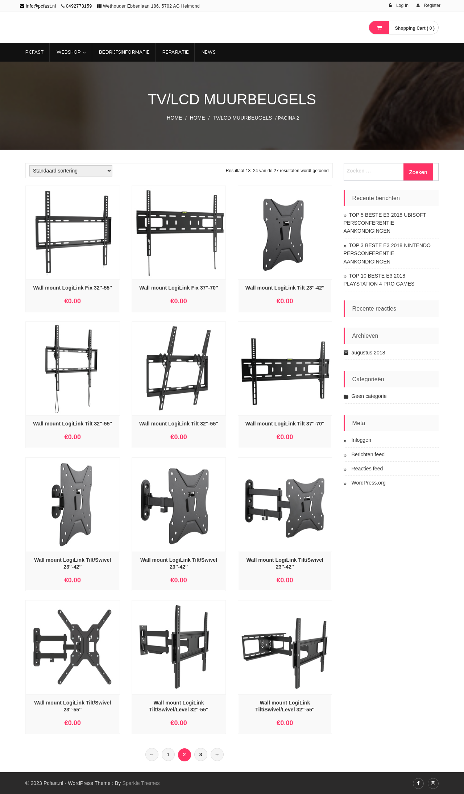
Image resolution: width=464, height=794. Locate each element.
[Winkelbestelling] (70, 170)
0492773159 (79, 6)
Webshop (69, 52)
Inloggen (362, 440)
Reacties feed (367, 468)
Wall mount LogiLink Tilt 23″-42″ (284, 288)
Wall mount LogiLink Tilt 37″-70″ (284, 424)
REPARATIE (175, 52)
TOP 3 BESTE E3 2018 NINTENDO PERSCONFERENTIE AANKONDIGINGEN (387, 253)
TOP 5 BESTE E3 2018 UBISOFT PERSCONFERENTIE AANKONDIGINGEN (385, 223)
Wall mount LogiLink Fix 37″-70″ (178, 288)
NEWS (208, 52)
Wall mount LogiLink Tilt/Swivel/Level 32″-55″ (178, 706)
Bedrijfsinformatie (124, 52)
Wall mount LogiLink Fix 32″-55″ (72, 288)
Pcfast (34, 52)
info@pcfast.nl (38, 6)
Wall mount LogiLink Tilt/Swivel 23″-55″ (72, 706)
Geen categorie (369, 396)
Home (174, 118)
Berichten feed (368, 454)
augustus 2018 (368, 353)
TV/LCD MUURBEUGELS (242, 118)
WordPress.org (369, 483)
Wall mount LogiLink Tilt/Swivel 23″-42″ (72, 563)
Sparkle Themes (141, 783)
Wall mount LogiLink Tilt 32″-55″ (72, 424)
